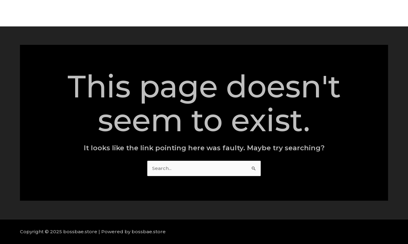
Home (274, 13)
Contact (383, 13)
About (298, 13)
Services (325, 13)
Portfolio (354, 13)
